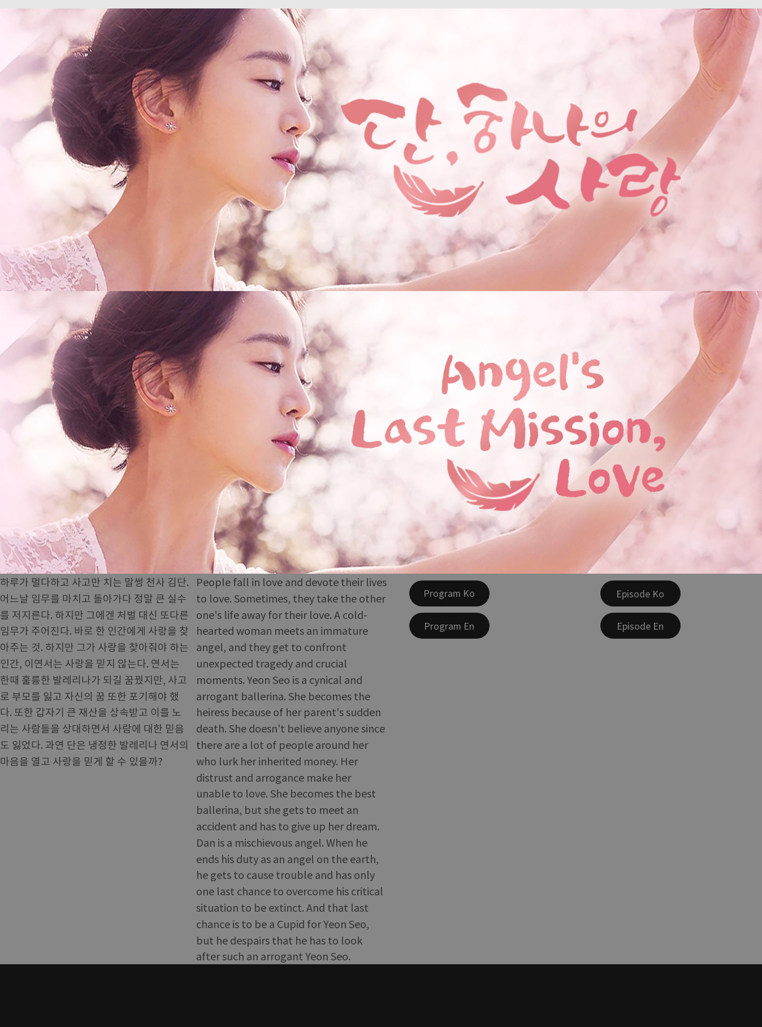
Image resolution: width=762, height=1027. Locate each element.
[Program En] (449, 626)
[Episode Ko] (640, 593)
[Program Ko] (449, 593)
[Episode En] (640, 626)
